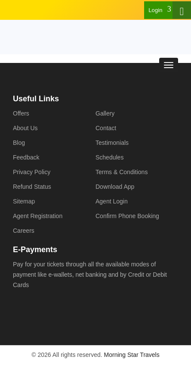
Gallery (105, 113)
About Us (25, 128)
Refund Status (32, 186)
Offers (21, 113)
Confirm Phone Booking (127, 215)
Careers (23, 230)
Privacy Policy (31, 172)
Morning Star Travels (132, 354)
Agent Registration (37, 215)
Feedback (26, 157)
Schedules (109, 157)
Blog (19, 142)
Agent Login (112, 201)
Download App (115, 186)
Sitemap (24, 201)
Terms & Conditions (122, 172)
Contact (106, 128)
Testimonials (112, 142)
